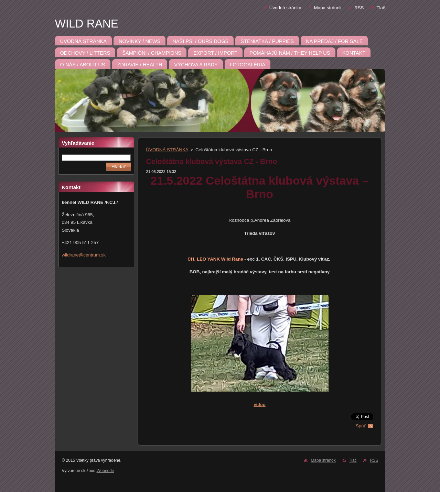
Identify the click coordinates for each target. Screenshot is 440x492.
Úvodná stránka (285, 7)
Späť (361, 425)
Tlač (380, 7)
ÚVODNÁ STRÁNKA (167, 149)
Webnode (105, 470)
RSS (359, 7)
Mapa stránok (328, 7)
